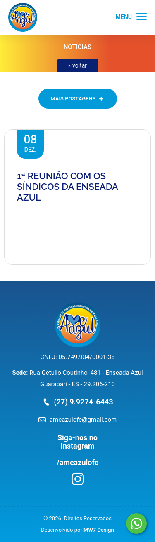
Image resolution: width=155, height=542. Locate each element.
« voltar (77, 65)
